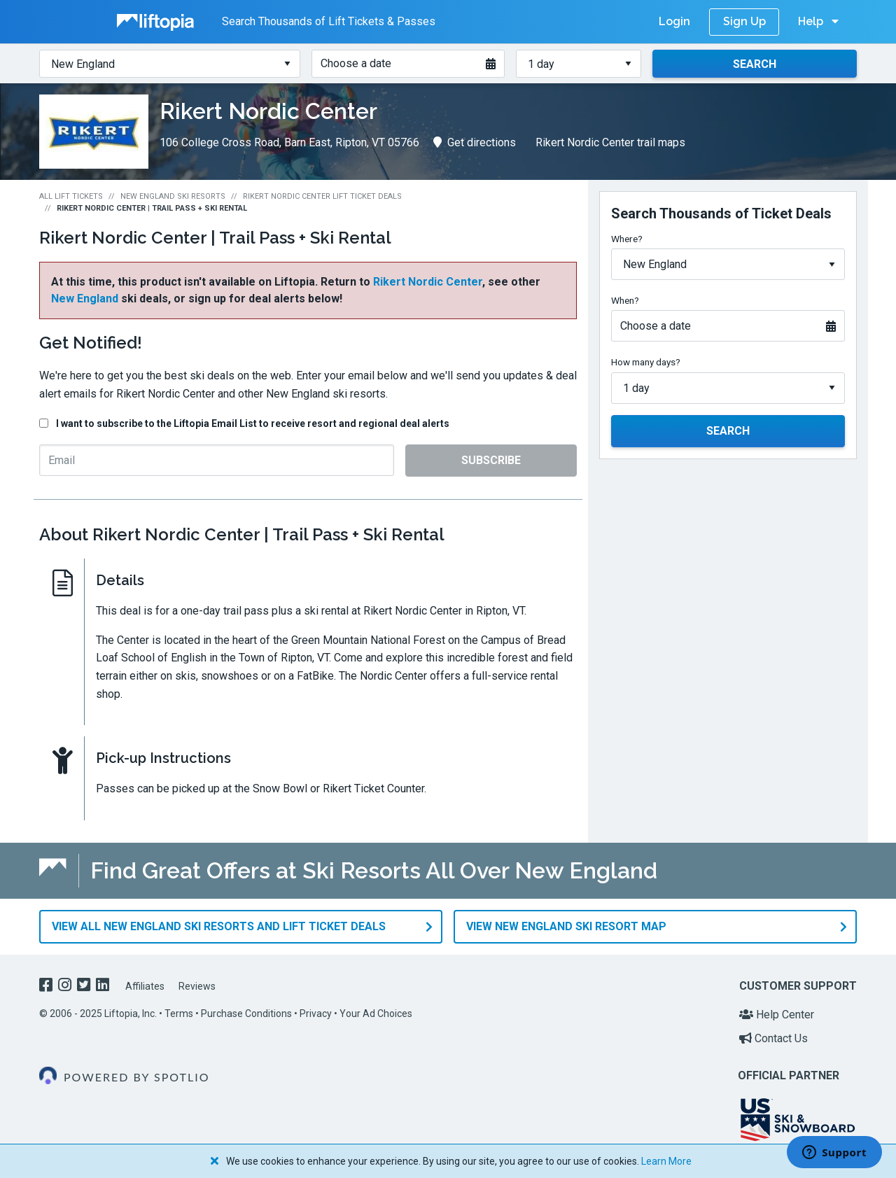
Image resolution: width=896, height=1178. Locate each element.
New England (84, 298)
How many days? (645, 361)
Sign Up (744, 21)
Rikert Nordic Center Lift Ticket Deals (322, 196)
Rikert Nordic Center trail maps (610, 142)
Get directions (474, 142)
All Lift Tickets (71, 196)
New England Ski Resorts (172, 196)
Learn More (666, 1161)
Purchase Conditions (246, 1013)
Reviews (197, 986)
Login (674, 21)
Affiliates (144, 986)
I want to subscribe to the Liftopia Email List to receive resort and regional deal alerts (252, 423)
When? (625, 300)
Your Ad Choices (376, 1013)
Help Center (776, 1014)
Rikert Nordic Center (427, 281)
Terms (178, 1013)
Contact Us (773, 1038)
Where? (627, 238)
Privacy (316, 1013)
